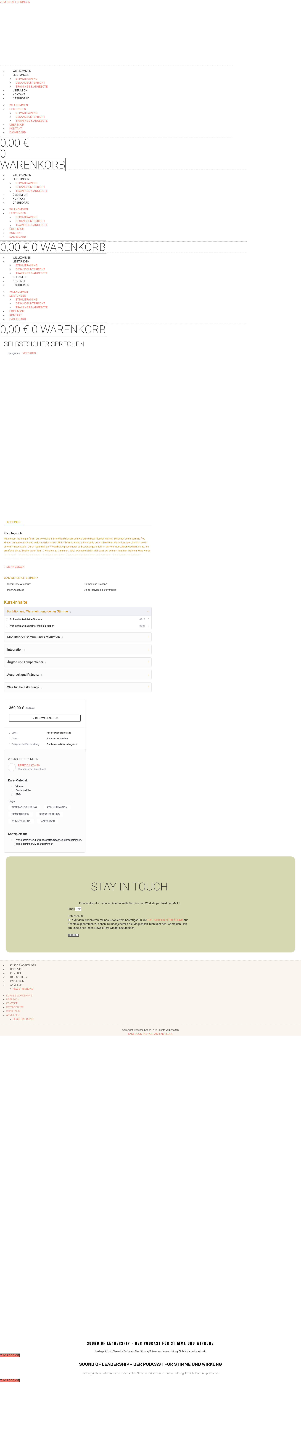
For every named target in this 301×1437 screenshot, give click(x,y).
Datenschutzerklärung (165, 921)
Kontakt (11, 1004)
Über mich (12, 1000)
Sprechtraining (53, 815)
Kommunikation (62, 807)
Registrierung (23, 989)
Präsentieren (22, 815)
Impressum (13, 1012)
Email (71, 910)
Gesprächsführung (26, 807)
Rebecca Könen (29, 765)
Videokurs (29, 353)
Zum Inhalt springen (15, 2)
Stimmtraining (22, 822)
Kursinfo (13, 522)
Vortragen (52, 822)
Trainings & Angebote (32, 120)
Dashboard (21, 98)
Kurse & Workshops (19, 996)
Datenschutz (75, 917)
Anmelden (16, 986)
